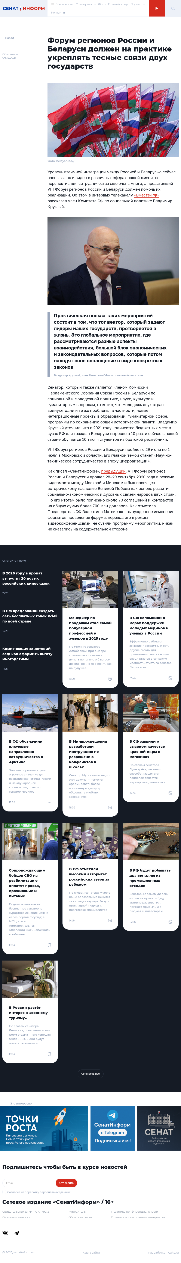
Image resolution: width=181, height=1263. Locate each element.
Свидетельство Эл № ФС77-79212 (25, 1211)
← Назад (8, 37)
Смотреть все (90, 1073)
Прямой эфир (118, 4)
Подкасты (138, 4)
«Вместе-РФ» (146, 195)
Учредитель (77, 1211)
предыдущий (113, 471)
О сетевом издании (16, 1217)
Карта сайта (91, 1252)
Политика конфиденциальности (134, 1211)
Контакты (58, 12)
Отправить (66, 1182)
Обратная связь (80, 1217)
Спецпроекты (86, 4)
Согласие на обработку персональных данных (38, 1192)
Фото (101, 4)
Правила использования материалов (138, 1217)
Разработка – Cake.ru (163, 1252)
